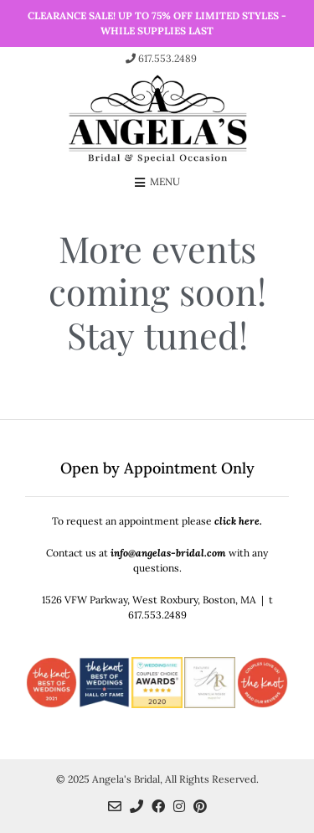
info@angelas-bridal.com (168, 552)
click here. (238, 521)
